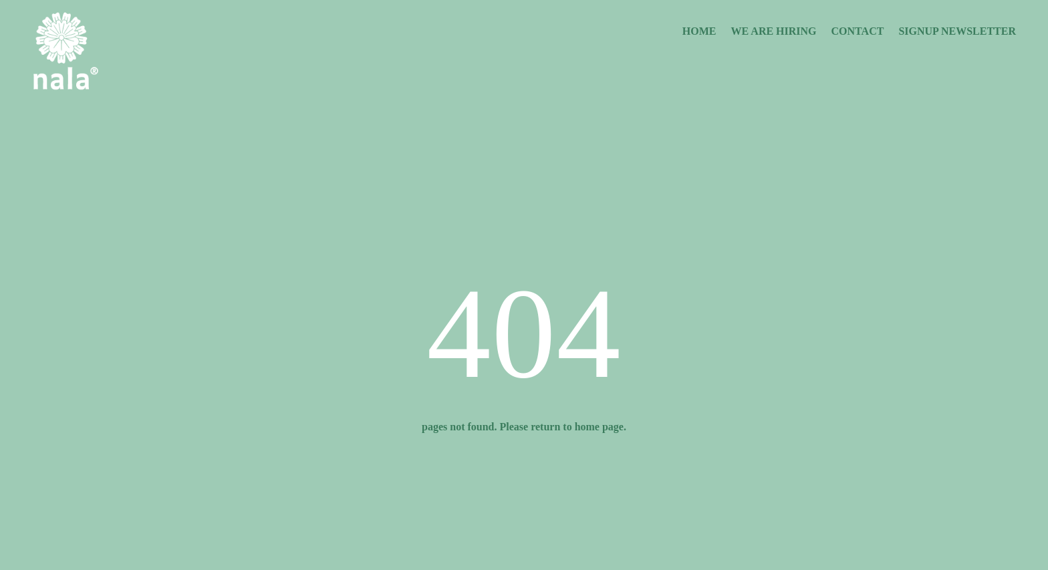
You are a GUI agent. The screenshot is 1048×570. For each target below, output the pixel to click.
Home (699, 31)
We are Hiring (774, 31)
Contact (857, 31)
